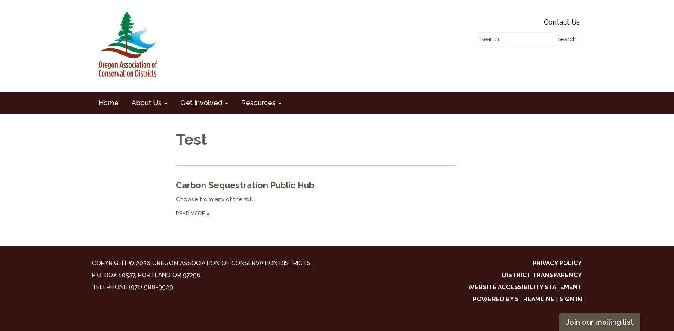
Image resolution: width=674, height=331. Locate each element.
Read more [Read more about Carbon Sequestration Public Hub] (193, 214)
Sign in (570, 299)
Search (567, 39)
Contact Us (562, 22)
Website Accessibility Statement (525, 287)
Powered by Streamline (514, 299)
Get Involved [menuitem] (201, 103)
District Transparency (542, 275)
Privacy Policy (557, 263)
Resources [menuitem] (258, 103)
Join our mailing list (600, 321)
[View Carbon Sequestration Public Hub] (316, 185)
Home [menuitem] (108, 103)
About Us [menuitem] (147, 103)
